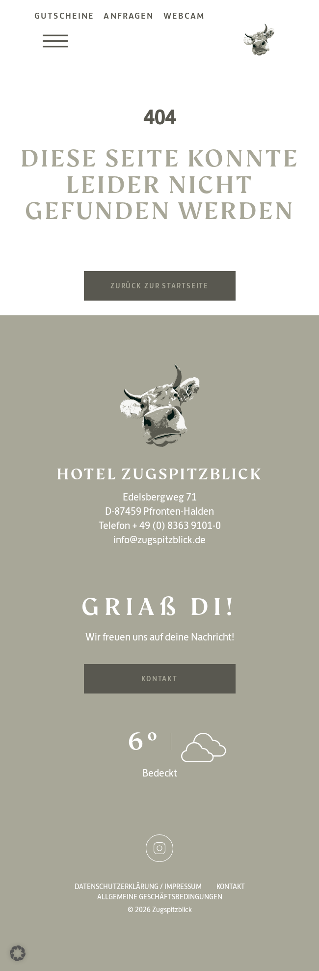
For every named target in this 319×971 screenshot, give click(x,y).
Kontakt (159, 678)
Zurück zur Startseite (159, 285)
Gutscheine (64, 15)
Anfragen (129, 15)
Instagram (159, 848)
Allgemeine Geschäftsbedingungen (159, 896)
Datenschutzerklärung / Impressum (138, 886)
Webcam (184, 15)
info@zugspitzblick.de (159, 540)
